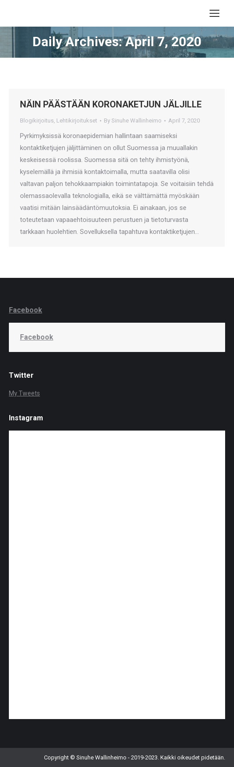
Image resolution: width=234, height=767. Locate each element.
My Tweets (24, 393)
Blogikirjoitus (37, 120)
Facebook (25, 310)
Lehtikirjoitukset (76, 120)
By (133, 120)
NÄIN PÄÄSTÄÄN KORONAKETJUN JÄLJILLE (111, 104)
